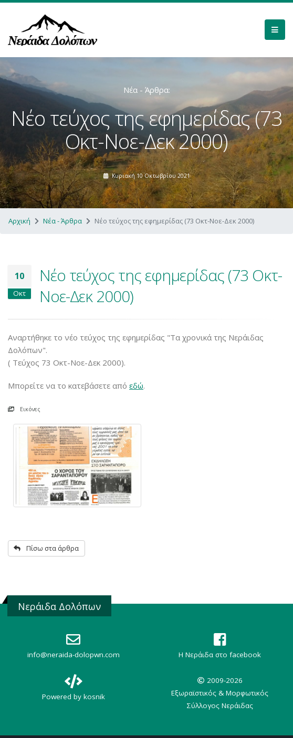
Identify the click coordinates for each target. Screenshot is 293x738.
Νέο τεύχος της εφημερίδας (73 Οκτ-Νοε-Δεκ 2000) (160, 285)
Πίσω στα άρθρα (46, 548)
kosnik (94, 696)
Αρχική (19, 221)
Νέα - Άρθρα (62, 221)
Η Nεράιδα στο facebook (220, 654)
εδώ (136, 385)
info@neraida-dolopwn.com (73, 654)
